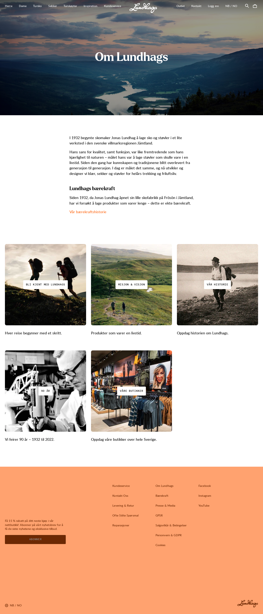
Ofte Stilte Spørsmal (125, 515)
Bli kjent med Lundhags (45, 284)
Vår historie (217, 284)
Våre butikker (131, 391)
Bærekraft (162, 496)
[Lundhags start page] (143, 8)
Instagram (204, 496)
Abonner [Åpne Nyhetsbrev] (35, 539)
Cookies (161, 545)
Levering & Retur (123, 505)
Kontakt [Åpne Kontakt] (196, 6)
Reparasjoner (120, 525)
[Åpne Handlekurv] (254, 5)
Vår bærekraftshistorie (87, 211)
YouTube (203, 505)
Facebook (204, 486)
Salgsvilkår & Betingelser (171, 525)
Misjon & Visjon (131, 284)
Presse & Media (165, 505)
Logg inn (213, 6)
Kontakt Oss (120, 496)
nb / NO (232, 6)
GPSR (159, 515)
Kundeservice (121, 486)
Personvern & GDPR (169, 535)
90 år (45, 391)
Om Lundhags (165, 486)
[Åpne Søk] (247, 5)
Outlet (180, 6)
